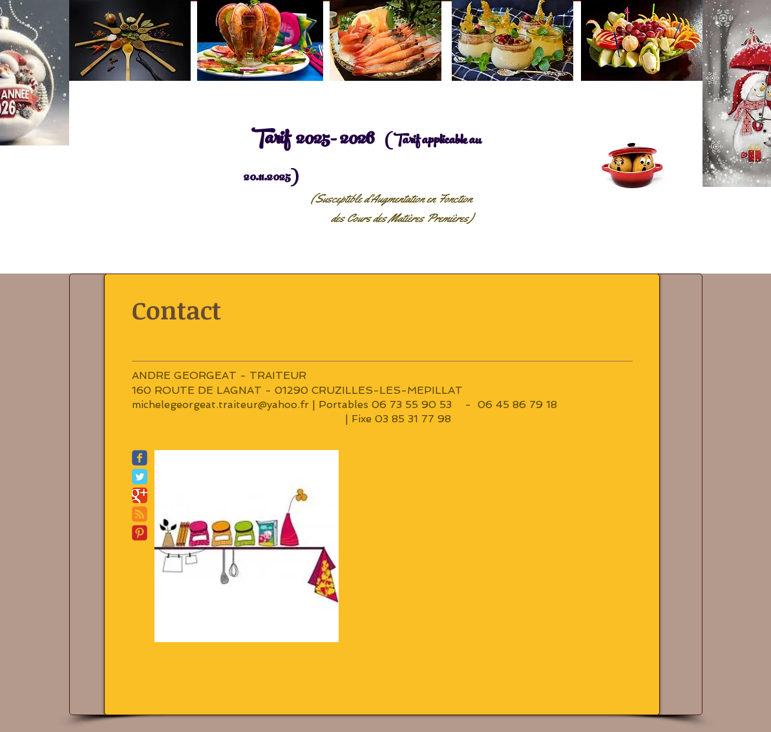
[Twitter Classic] (139, 476)
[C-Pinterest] (139, 533)
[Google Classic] (139, 495)
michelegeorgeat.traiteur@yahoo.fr (220, 404)
